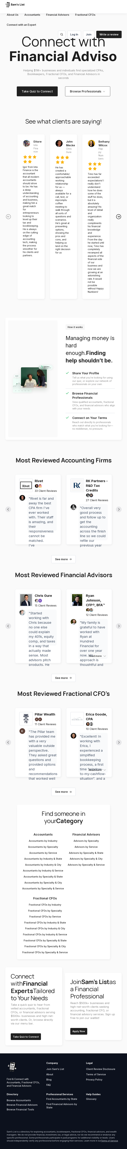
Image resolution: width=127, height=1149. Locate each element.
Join (88, 34)
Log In (74, 34)
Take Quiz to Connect (37, 91)
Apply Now (78, 1031)
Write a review (108, 34)
